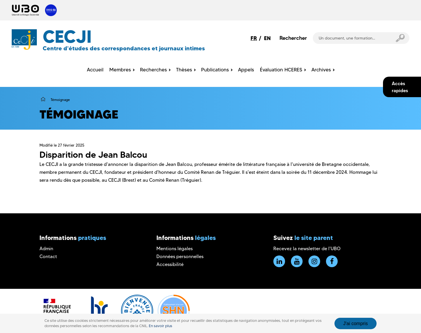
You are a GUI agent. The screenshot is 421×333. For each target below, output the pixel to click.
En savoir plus (160, 326)
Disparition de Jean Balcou (93, 154)
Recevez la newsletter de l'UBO (307, 248)
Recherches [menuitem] (153, 70)
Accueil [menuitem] (95, 70)
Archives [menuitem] (321, 70)
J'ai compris (355, 323)
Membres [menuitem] (120, 70)
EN (267, 38)
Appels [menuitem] (246, 70)
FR (254, 38)
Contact (48, 256)
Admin (46, 248)
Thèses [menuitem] (184, 70)
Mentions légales (174, 248)
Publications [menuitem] (215, 70)
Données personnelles (179, 256)
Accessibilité (170, 264)
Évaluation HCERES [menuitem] (281, 70)
